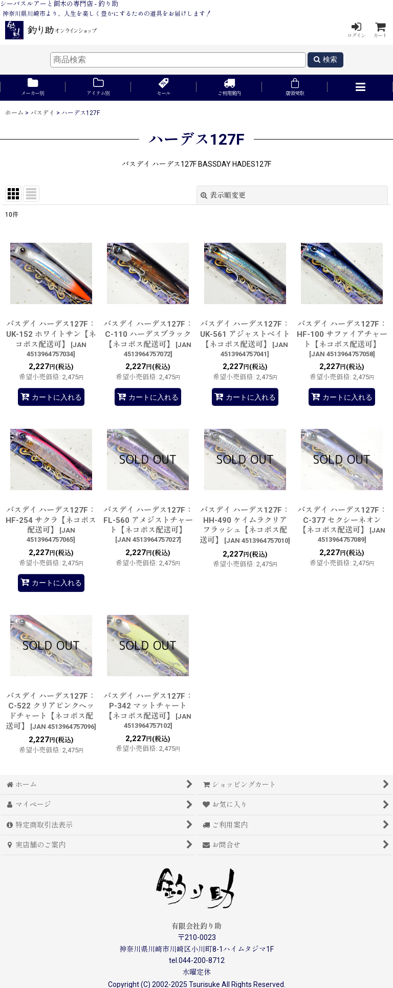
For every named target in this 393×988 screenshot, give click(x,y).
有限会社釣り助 (196, 926)
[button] (360, 88)
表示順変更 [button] (223, 195)
